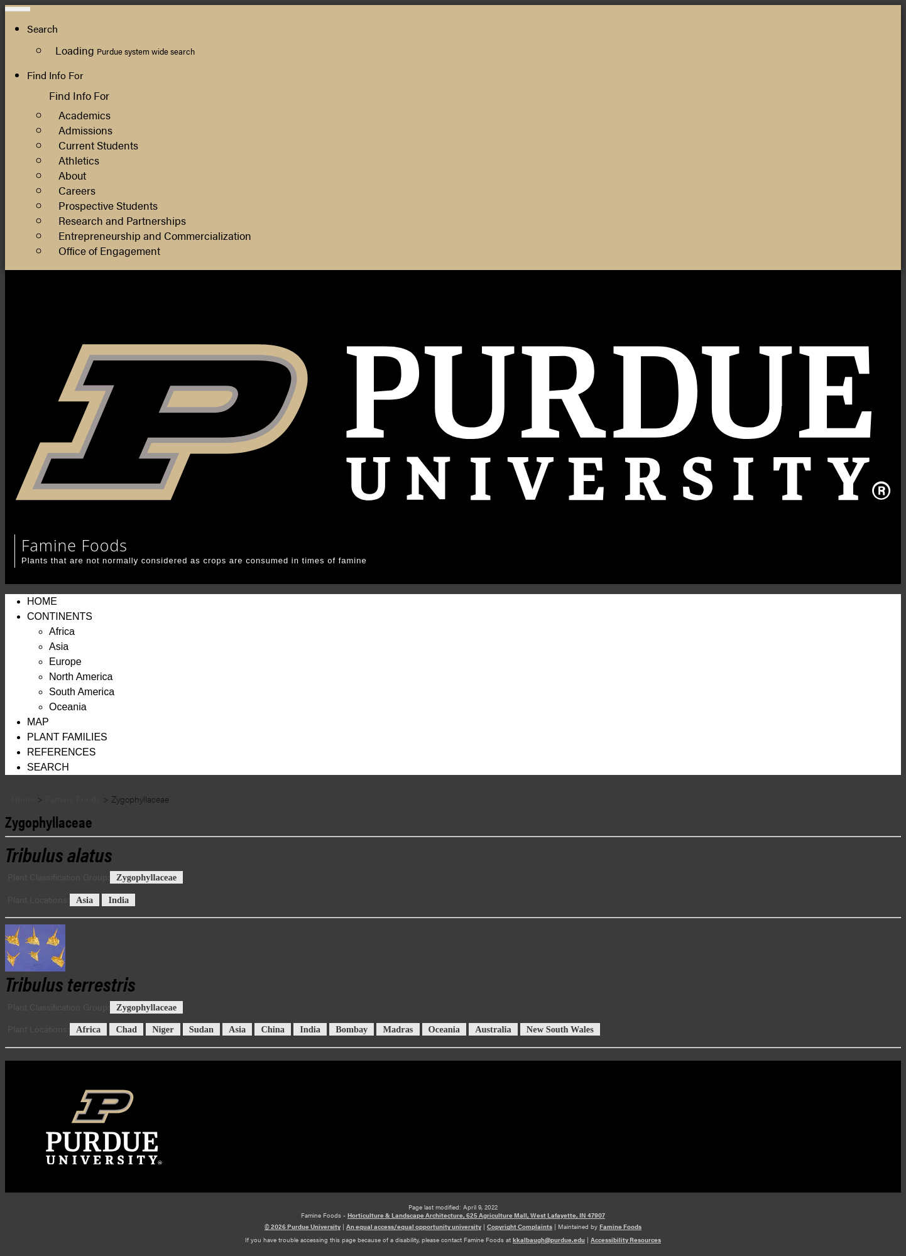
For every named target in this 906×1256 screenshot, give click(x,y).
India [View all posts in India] (118, 900)
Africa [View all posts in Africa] (88, 1029)
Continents (59, 616)
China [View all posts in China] (273, 1029)
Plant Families (67, 737)
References (61, 752)
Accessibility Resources (626, 1239)
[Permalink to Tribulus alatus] (58, 854)
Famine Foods (620, 1226)
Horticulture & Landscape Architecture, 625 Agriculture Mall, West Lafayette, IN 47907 (476, 1215)
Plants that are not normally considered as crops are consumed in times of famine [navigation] (194, 560)
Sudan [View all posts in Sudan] (201, 1029)
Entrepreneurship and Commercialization (154, 235)
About (72, 175)
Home (42, 601)
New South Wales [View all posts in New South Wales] (560, 1029)
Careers (77, 190)
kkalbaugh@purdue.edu (549, 1239)
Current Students (98, 145)
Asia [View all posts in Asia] (84, 900)
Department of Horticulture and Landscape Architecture (765, 325)
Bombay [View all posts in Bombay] (352, 1029)
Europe (65, 661)
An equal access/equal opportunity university (413, 1226)
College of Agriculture (690, 310)
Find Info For (55, 75)
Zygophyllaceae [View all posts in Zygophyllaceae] (146, 877)
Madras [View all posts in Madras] (398, 1029)
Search (48, 767)
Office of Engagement (109, 250)
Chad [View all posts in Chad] (126, 1029)
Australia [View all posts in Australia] (493, 1029)
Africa (62, 631)
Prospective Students (108, 205)
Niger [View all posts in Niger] (162, 1029)
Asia (58, 646)
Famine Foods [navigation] (74, 545)
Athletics (78, 160)
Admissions (85, 130)
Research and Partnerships (122, 220)
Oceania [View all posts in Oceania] (444, 1029)
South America (81, 691)
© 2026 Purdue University (303, 1226)
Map (38, 722)
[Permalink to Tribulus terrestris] (453, 948)
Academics (84, 114)
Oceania (68, 706)
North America (80, 676)
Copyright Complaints (519, 1226)
